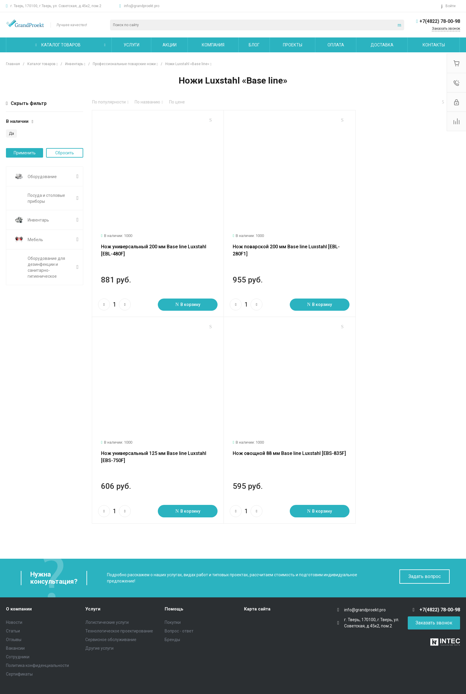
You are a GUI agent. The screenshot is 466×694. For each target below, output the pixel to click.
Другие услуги (99, 629)
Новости (14, 603)
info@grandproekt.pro (141, 6)
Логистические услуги (107, 603)
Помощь (174, 590)
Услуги (92, 590)
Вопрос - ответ (179, 612)
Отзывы (13, 620)
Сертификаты (19, 655)
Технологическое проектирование (119, 612)
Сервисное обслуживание (110, 620)
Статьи (13, 612)
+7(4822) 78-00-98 (439, 21)
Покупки (173, 603)
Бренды (172, 620)
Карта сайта (257, 590)
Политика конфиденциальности (37, 646)
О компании (19, 590)
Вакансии (15, 629)
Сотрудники (17, 637)
